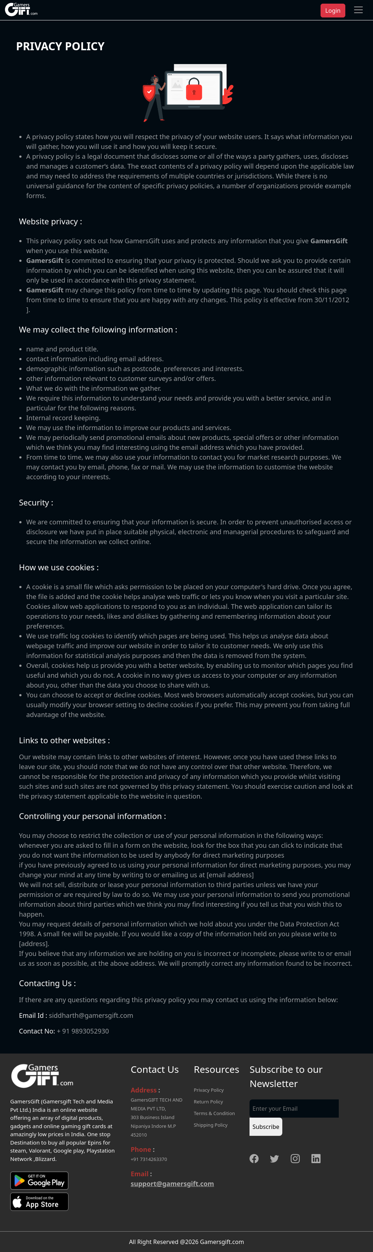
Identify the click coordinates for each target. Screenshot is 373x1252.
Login (333, 11)
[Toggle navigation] (358, 10)
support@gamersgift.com (172, 1183)
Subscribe (265, 1127)
